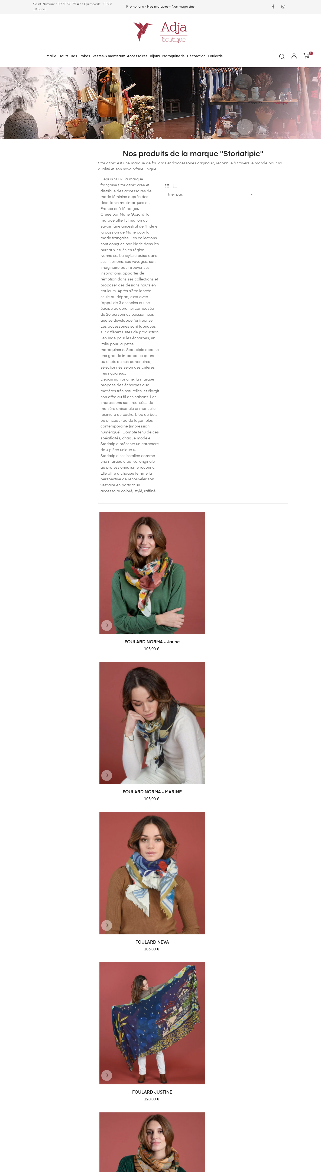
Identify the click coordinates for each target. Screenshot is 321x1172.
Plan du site (238, 1002)
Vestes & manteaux (180, 1012)
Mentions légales (243, 992)
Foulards (171, 1060)
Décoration (173, 1051)
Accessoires (174, 1021)
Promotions (135, 6)
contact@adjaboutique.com (58, 1028)
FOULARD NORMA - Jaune (127, 588)
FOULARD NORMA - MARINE (192, 588)
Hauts (168, 982)
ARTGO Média (66, 1152)
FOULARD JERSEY (193, 683)
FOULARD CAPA (193, 875)
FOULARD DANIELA (258, 779)
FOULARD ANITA (258, 875)
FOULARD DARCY (128, 875)
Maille (168, 973)
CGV (232, 982)
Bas (166, 992)
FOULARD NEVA (258, 588)
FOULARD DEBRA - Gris (193, 779)
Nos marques (157, 6)
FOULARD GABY (258, 683)
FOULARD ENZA (128, 779)
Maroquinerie (175, 1041)
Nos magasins (183, 6)
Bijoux (168, 1031)
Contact (235, 973)
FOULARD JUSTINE (128, 683)
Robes (169, 1002)
